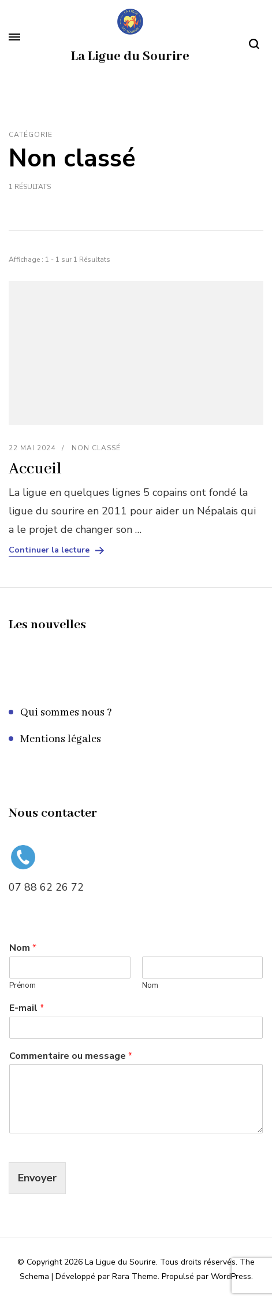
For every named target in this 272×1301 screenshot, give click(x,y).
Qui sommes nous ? (66, 713)
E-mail (26, 1008)
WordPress (231, 1276)
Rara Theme (135, 1276)
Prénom (22, 986)
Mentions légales (60, 739)
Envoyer (37, 1178)
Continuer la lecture (49, 550)
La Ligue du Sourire (130, 57)
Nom (22, 948)
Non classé (96, 448)
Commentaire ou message (70, 1056)
